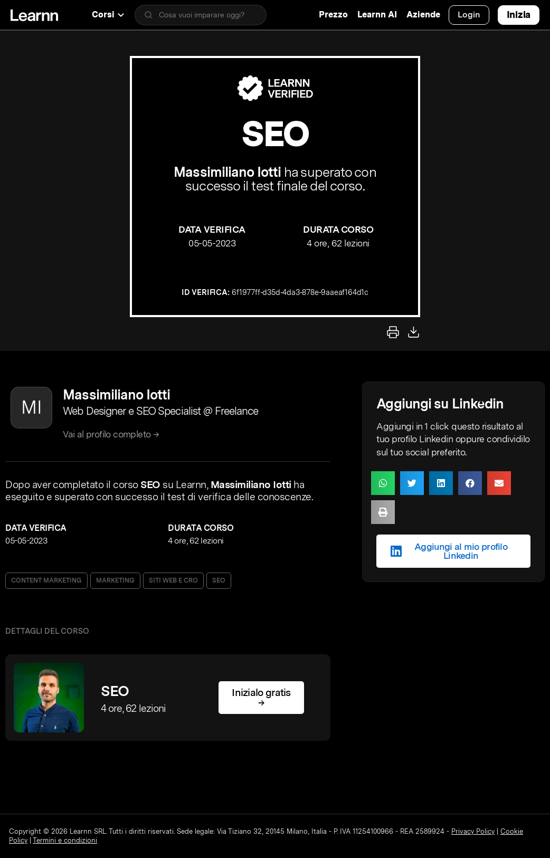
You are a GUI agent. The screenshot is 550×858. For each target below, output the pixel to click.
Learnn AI (377, 15)
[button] (383, 483)
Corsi (108, 14)
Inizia (518, 14)
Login (469, 14)
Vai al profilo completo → (111, 434)
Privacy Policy (473, 831)
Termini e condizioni (65, 840)
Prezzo (333, 15)
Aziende (423, 15)
